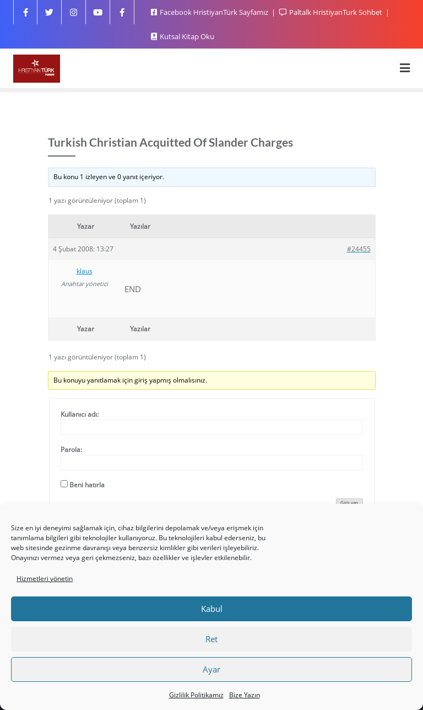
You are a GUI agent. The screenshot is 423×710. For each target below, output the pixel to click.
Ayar (211, 669)
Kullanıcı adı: (80, 414)
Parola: (71, 449)
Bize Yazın (244, 695)
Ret (211, 638)
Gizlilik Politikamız (196, 695)
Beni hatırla (87, 485)
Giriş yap (349, 502)
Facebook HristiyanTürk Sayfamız (210, 12)
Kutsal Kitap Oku (182, 36)
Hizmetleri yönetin (45, 578)
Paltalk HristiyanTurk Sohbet (331, 12)
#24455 (359, 249)
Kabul (212, 608)
